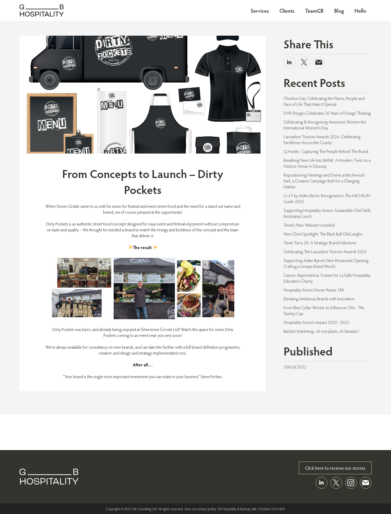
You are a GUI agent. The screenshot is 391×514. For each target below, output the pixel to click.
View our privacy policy (200, 508)
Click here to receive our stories (335, 468)
